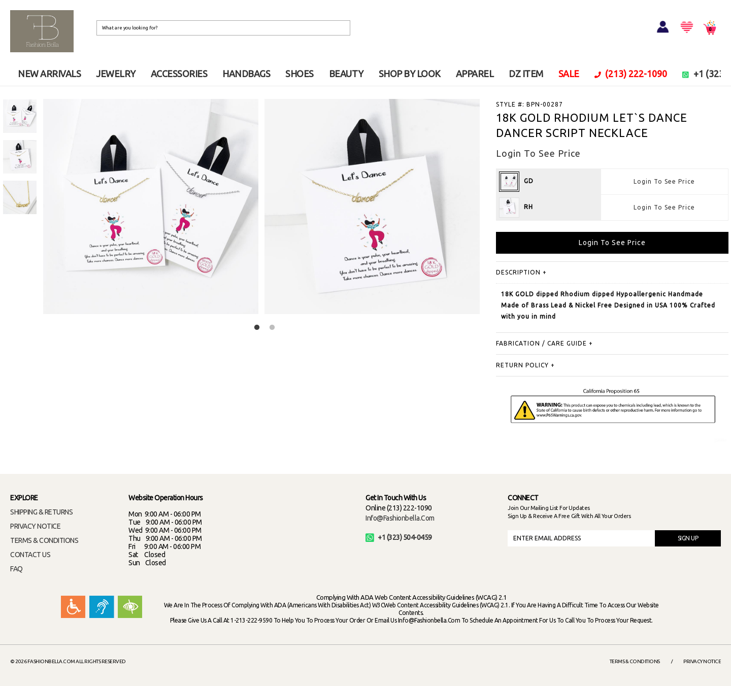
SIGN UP (688, 538)
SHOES (299, 73)
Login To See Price (664, 181)
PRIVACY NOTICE (35, 526)
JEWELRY (116, 73)
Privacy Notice (702, 661)
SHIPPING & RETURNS (41, 512)
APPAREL (475, 73)
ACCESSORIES (179, 73)
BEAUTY (346, 73)
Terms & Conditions (635, 661)
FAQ (16, 569)
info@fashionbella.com (400, 518)
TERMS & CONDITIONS (44, 540)
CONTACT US (30, 555)
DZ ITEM (526, 73)
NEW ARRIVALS (49, 73)
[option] (20, 116)
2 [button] (272, 328)
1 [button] (257, 328)
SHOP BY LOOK (410, 73)
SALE (568, 73)
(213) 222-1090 (631, 73)
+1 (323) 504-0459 (399, 537)
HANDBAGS (246, 73)
